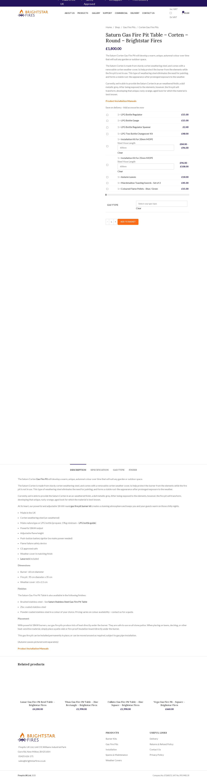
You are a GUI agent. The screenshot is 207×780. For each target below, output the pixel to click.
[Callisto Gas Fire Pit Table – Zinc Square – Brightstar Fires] (125, 684)
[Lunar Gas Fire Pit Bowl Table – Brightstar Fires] (37, 684)
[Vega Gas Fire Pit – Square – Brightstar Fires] (169, 684)
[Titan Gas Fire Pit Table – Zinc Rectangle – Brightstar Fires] (81, 684)
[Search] (179, 13)
